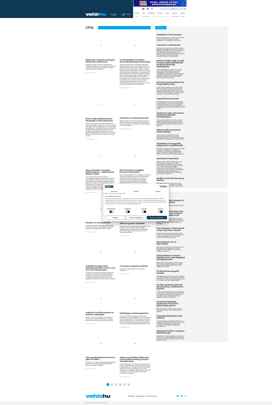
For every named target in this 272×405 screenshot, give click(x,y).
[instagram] (152, 9)
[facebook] (148, 9)
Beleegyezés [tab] (114, 191)
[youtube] (143, 9)
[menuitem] (137, 13)
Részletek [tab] (136, 191)
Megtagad (115, 217)
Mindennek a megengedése (157, 217)
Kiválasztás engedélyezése (136, 217)
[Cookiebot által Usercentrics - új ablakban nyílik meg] (160, 187)
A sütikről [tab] (157, 191)
